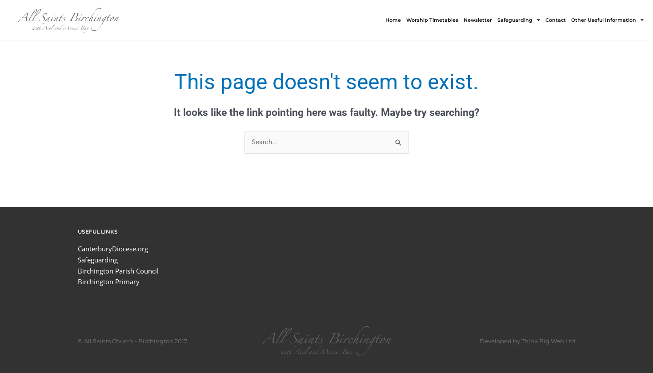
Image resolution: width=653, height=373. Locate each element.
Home (393, 20)
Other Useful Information (607, 20)
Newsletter (478, 20)
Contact (555, 20)
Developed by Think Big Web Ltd (527, 341)
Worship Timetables (432, 20)
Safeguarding (518, 20)
